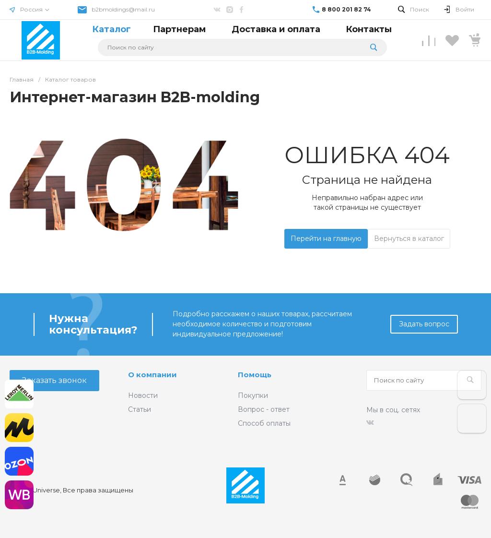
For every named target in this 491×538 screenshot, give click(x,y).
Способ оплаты (264, 423)
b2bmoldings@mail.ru (123, 9)
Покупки (253, 395)
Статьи (139, 409)
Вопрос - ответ (264, 409)
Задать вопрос (424, 324)
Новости (143, 395)
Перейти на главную (326, 238)
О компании (152, 374)
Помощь (254, 374)
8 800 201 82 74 (346, 9)
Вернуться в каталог (409, 238)
